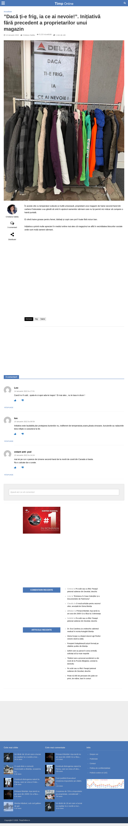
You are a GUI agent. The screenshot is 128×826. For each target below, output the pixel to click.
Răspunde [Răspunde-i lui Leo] (19, 407)
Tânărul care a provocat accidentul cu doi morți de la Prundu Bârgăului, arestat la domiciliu (84, 663)
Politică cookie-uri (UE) (99, 775)
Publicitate (94, 761)
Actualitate (8, 12)
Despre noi (94, 757)
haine (43, 319)
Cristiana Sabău (28, 35)
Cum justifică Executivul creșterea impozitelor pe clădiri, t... (69, 783)
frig (36, 319)
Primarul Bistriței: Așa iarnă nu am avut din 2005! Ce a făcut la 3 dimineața (84, 613)
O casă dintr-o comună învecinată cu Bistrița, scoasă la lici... (27, 771)
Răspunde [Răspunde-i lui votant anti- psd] (19, 475)
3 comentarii (12, 227)
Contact (93, 766)
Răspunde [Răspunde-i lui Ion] (19, 441)
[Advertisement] (74, 348)
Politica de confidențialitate (101, 771)
